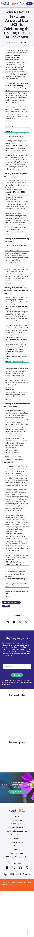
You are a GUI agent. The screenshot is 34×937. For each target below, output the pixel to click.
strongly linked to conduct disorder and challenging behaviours (14, 351)
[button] (21, 3)
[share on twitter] (19, 621)
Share (17, 615)
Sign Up (17, 675)
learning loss (9, 389)
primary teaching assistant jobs (16, 579)
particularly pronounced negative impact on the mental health (16, 339)
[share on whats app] (26, 621)
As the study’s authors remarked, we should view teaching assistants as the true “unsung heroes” (16, 86)
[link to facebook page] (7, 867)
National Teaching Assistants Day (16, 145)
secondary (9, 126)
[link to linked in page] (27, 867)
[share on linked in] (8, 621)
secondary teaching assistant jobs (15, 585)
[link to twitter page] (13, 867)
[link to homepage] (10, 3)
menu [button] (29, 4)
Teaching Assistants (11, 602)
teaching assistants (11, 250)
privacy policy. (6, 684)
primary (8, 121)
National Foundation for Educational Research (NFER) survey (15, 192)
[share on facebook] (14, 621)
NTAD (6, 606)
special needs (10, 131)
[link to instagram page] (20, 867)
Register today (17, 792)
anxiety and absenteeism (14, 361)
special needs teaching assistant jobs (16, 592)
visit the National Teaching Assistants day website (14, 563)
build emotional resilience (14, 534)
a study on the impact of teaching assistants (13, 58)
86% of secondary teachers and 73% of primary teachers (16, 308)
